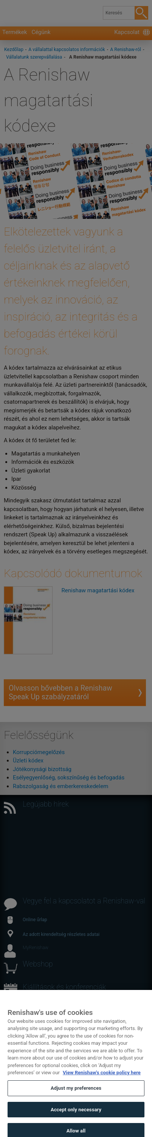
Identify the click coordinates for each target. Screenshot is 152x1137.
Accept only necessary (76, 1115)
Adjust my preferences (76, 1094)
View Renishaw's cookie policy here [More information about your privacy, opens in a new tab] (102, 1079)
